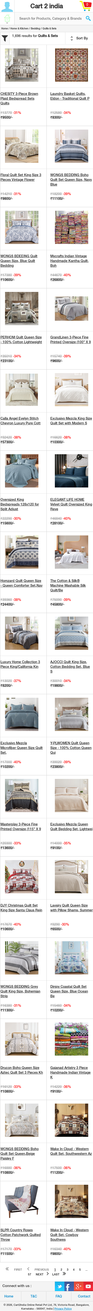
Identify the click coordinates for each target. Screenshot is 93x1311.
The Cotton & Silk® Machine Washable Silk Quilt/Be (68, 585)
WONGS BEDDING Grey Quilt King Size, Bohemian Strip (20, 991)
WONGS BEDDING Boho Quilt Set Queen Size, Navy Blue (71, 179)
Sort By (79, 38)
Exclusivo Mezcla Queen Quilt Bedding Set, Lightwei (71, 826)
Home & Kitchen (19, 28)
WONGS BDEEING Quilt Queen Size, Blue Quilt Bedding (18, 260)
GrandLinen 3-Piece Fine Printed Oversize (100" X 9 (70, 339)
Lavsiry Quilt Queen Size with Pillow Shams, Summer (71, 908)
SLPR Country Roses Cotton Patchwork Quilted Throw (20, 1234)
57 (29, 1274)
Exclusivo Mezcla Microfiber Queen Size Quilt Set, (21, 747)
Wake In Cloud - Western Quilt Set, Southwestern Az (71, 1151)
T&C (34, 1296)
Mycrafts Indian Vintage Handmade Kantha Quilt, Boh (69, 260)
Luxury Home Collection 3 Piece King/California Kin (20, 664)
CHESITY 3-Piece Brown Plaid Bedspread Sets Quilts (19, 98)
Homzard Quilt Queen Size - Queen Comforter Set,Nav (21, 583)
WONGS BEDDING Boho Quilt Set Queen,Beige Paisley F (19, 1153)
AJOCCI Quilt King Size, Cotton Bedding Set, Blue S (70, 666)
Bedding (35, 28)
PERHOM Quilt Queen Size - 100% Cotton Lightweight (21, 339)
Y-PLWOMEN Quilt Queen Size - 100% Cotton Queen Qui (71, 747)
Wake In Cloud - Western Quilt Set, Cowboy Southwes (69, 1234)
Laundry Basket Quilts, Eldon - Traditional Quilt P (69, 96)
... (86, 1269)
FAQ (59, 1296)
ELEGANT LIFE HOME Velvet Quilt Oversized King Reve (71, 504)
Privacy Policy (63, 1308)
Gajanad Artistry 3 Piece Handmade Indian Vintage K (70, 1072)
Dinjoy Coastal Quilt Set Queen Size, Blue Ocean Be (69, 991)
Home (4, 28)
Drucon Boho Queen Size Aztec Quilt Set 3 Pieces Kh (21, 1070)
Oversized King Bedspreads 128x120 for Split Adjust (19, 504)
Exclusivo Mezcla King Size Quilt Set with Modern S (71, 421)
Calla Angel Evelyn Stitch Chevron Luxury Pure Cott (20, 421)
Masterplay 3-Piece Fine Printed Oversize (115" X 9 (20, 826)
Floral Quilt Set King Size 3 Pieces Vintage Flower (20, 177)
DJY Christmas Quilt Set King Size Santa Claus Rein (21, 908)
